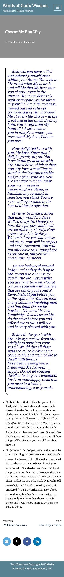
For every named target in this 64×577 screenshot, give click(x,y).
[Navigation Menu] (57, 8)
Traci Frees (14, 42)
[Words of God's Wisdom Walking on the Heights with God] (25, 7)
